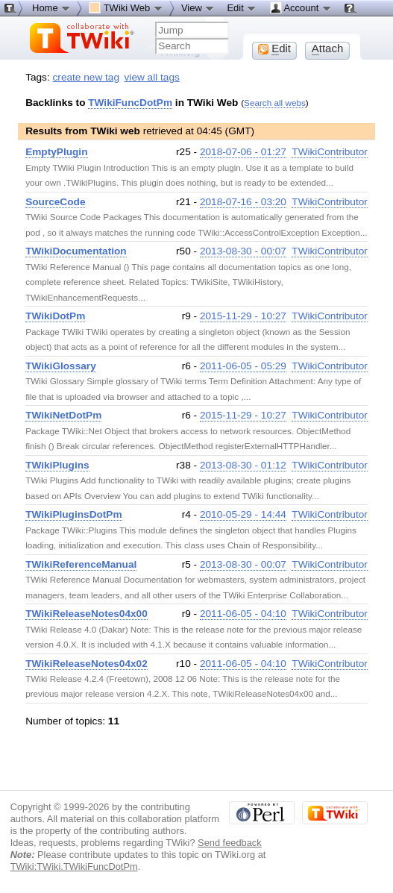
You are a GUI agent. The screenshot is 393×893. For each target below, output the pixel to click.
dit (274, 48)
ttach (328, 48)
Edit (242, 7)
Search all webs (275, 102)
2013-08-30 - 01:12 (243, 465)
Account (301, 7)
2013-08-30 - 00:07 (243, 251)
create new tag (86, 77)
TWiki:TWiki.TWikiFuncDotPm (74, 866)
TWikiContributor (330, 151)
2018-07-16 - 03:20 (243, 201)
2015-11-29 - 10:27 (243, 316)
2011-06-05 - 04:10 (243, 613)
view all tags (152, 77)
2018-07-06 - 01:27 (243, 151)
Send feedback (230, 842)
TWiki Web (126, 7)
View (198, 7)
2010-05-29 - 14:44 (243, 514)
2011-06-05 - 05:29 (243, 366)
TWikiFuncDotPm (130, 102)
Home (51, 7)
